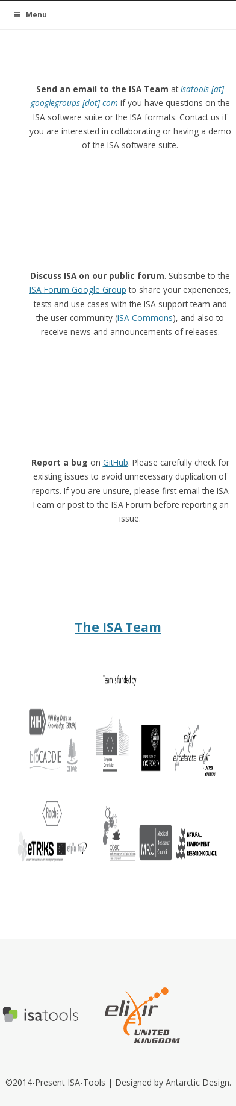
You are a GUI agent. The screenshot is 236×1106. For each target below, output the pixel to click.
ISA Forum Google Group (78, 289)
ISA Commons (145, 317)
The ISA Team (118, 627)
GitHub (115, 462)
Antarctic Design (197, 1082)
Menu (29, 15)
